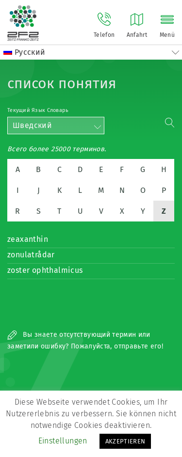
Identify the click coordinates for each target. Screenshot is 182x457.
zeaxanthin (27, 239)
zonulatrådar (31, 254)
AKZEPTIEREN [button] (125, 441)
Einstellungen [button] (62, 440)
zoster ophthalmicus (45, 270)
